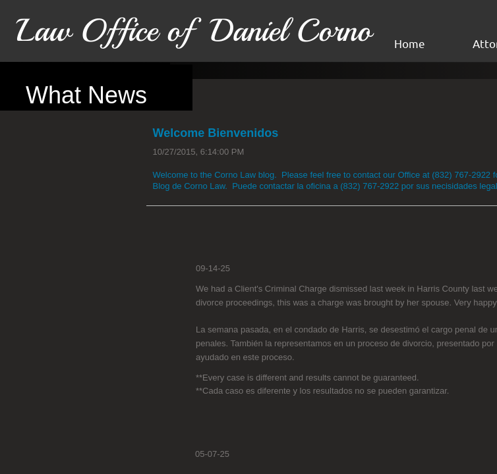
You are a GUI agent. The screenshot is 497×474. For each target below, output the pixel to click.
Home (409, 43)
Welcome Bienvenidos (216, 133)
